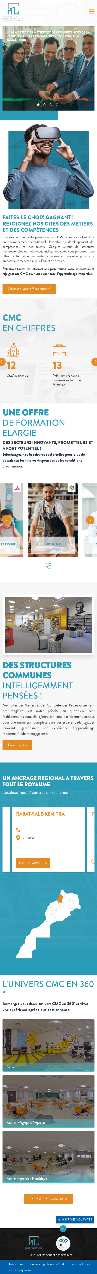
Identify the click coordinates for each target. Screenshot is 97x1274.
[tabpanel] (48, 68)
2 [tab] (44, 104)
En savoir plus (17, 744)
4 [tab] (57, 104)
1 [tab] (38, 104)
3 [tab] (51, 104)
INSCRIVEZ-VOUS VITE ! (75, 1220)
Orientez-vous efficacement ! (29, 288)
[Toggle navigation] (91, 12)
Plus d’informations (33, 863)
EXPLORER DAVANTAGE (48, 1198)
